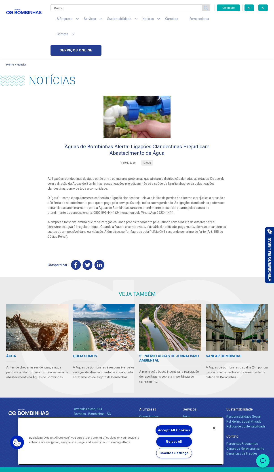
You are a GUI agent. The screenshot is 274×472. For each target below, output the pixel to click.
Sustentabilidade (239, 380)
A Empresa (147, 380)
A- (263, 7)
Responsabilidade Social (243, 387)
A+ (249, 7)
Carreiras (154, 20)
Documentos (192, 407)
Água (186, 387)
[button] (17, 442)
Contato (232, 407)
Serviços (190, 380)
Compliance (147, 392)
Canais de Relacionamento (245, 419)
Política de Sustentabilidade (246, 397)
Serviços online (242, 20)
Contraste (228, 7)
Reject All (174, 442)
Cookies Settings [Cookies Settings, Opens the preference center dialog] (174, 453)
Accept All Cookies (174, 430)
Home (10, 34)
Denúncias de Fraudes (241, 424)
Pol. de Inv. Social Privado (243, 392)
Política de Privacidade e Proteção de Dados (137, 465)
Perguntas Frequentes (242, 415)
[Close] (214, 428)
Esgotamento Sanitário (199, 392)
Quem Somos (149, 387)
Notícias (22, 34)
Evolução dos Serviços (198, 402)
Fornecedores (178, 20)
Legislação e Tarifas (197, 397)
